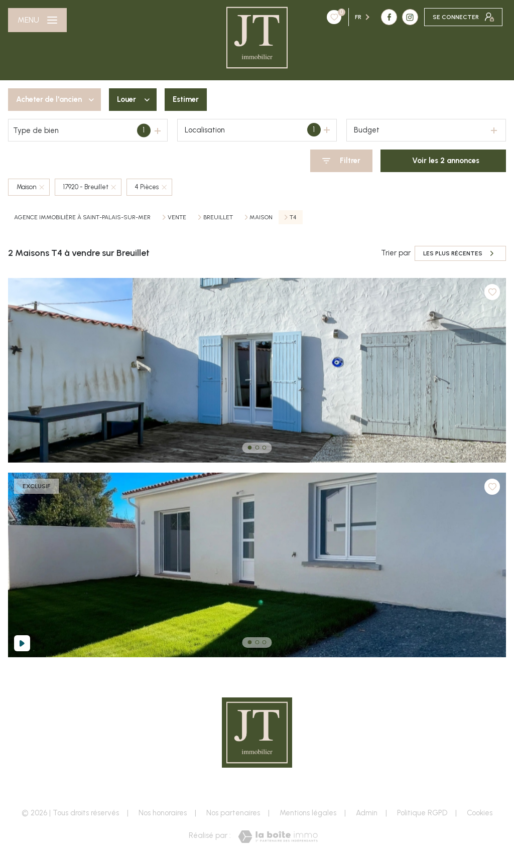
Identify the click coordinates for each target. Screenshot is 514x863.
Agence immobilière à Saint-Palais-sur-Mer (82, 217)
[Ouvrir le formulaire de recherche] (341, 161)
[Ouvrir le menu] (37, 20)
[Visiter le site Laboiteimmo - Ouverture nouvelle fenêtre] (278, 836)
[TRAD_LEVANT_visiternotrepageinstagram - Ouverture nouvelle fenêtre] (349, 17)
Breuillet (218, 217)
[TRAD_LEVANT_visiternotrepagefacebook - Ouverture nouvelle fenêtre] (328, 17)
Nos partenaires (233, 812)
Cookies (479, 813)
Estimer (186, 99)
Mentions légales (308, 812)
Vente (177, 217)
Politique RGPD (422, 812)
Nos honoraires (163, 812)
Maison (261, 217)
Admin (366, 812)
